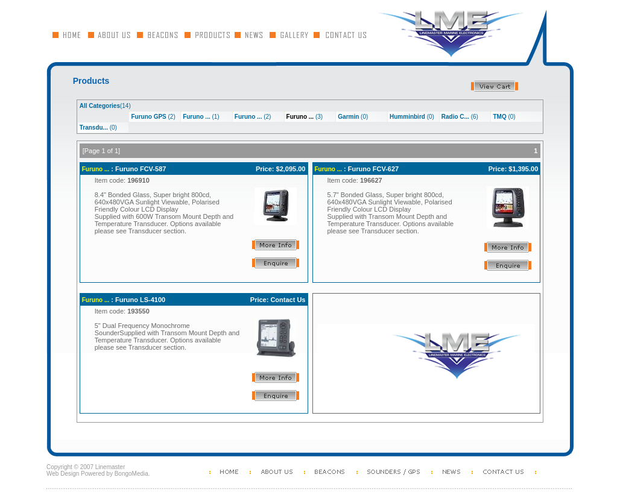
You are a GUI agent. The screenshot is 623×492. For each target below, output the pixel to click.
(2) (153, 116)
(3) (304, 116)
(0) (353, 116)
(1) (201, 116)
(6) (459, 116)
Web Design (62, 473)
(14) (105, 105)
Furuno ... (96, 169)
